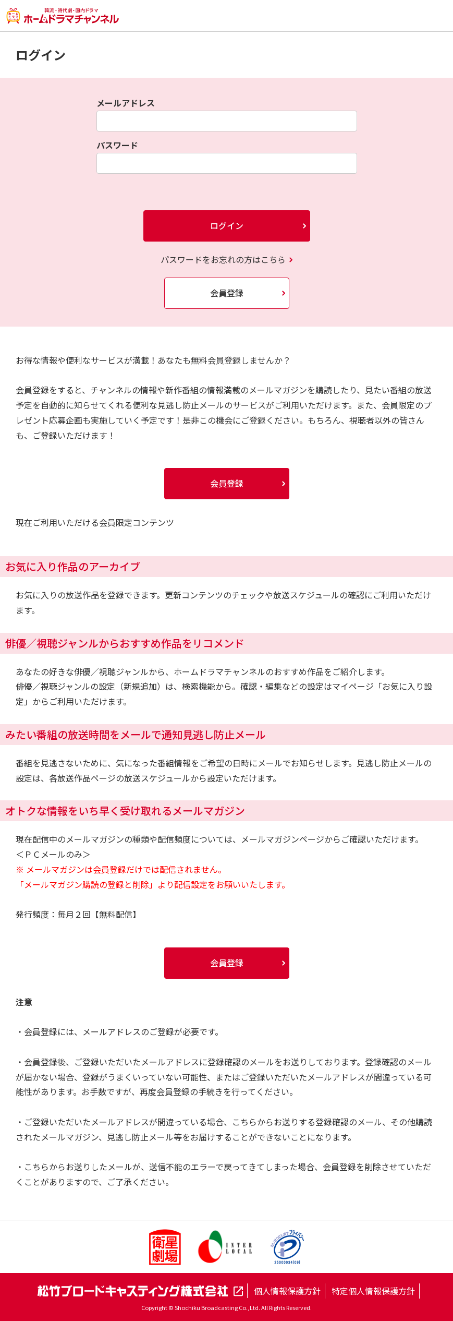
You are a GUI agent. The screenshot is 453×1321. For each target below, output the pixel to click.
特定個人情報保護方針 (373, 1290)
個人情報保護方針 (287, 1290)
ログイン (226, 225)
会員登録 (226, 292)
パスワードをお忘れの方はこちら (223, 259)
